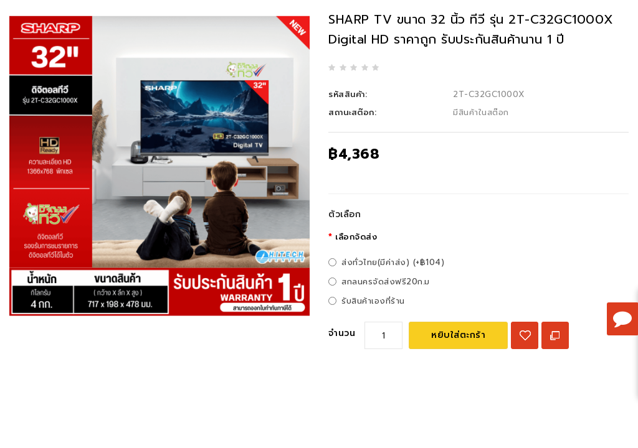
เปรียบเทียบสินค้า (555, 335)
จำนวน (341, 333)
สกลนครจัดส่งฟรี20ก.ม (385, 281)
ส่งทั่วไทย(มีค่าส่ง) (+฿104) (392, 262)
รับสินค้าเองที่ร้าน (373, 301)
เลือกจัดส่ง (356, 237)
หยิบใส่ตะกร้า (458, 335)
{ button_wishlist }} (524, 335)
